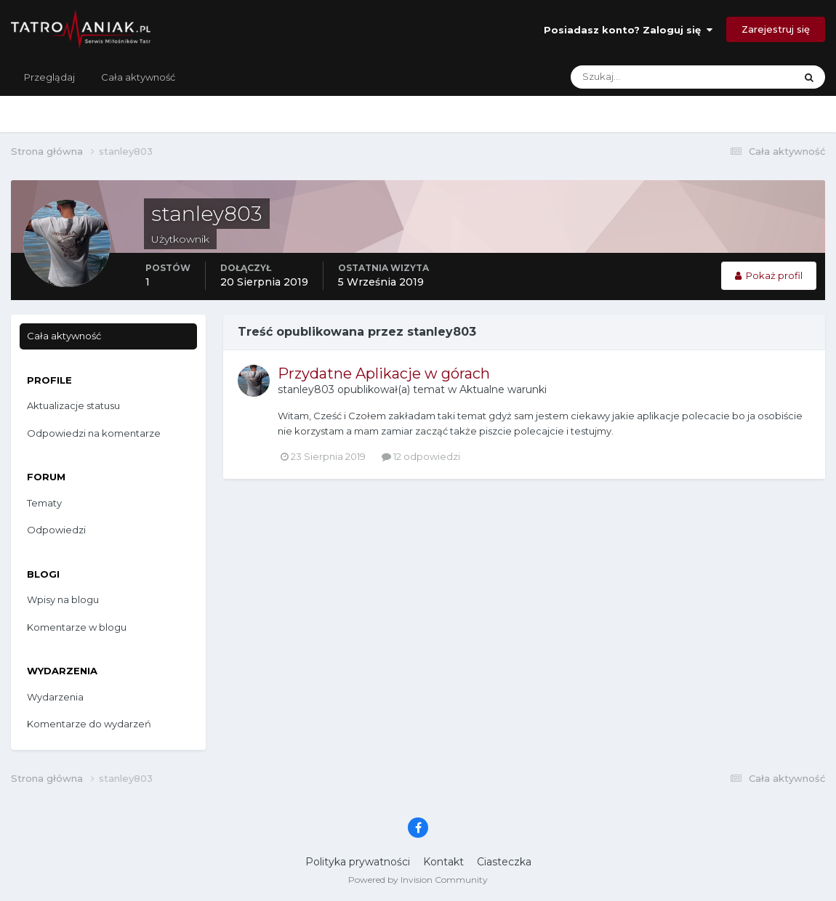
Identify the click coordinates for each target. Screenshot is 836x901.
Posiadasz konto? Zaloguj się (628, 30)
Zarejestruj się (775, 29)
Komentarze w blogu (76, 627)
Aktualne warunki (503, 389)
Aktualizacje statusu (73, 405)
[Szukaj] (625, 77)
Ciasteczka (504, 861)
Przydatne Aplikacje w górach (384, 373)
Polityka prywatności (357, 861)
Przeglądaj (49, 77)
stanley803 (306, 389)
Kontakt (443, 861)
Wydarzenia (55, 697)
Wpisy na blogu (63, 599)
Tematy (44, 503)
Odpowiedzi (56, 530)
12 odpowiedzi (421, 456)
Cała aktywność (138, 77)
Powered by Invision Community (418, 879)
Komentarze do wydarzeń (89, 724)
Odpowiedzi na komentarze (94, 433)
